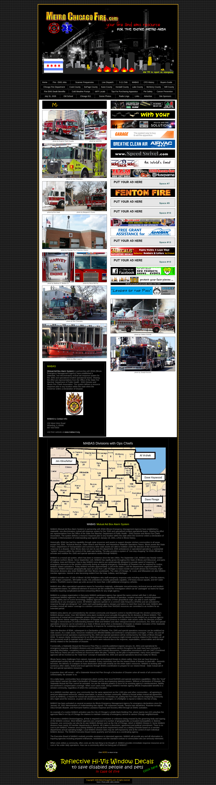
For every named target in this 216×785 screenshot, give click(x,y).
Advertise (148, 96)
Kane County (106, 87)
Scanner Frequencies (84, 82)
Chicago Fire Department (54, 87)
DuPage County (91, 87)
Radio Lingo (124, 96)
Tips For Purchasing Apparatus (124, 91)
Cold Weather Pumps (81, 91)
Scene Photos (105, 96)
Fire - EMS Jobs (60, 82)
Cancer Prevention (165, 91)
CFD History (149, 82)
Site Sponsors (165, 96)
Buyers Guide (166, 82)
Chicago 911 (85, 96)
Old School (68, 96)
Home (44, 82)
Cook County (75, 87)
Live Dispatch (108, 82)
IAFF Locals (100, 91)
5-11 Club (123, 82)
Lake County (137, 87)
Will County (169, 87)
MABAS (135, 82)
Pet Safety (148, 91)
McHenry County (153, 87)
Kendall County (122, 87)
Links (137, 96)
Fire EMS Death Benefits (54, 91)
